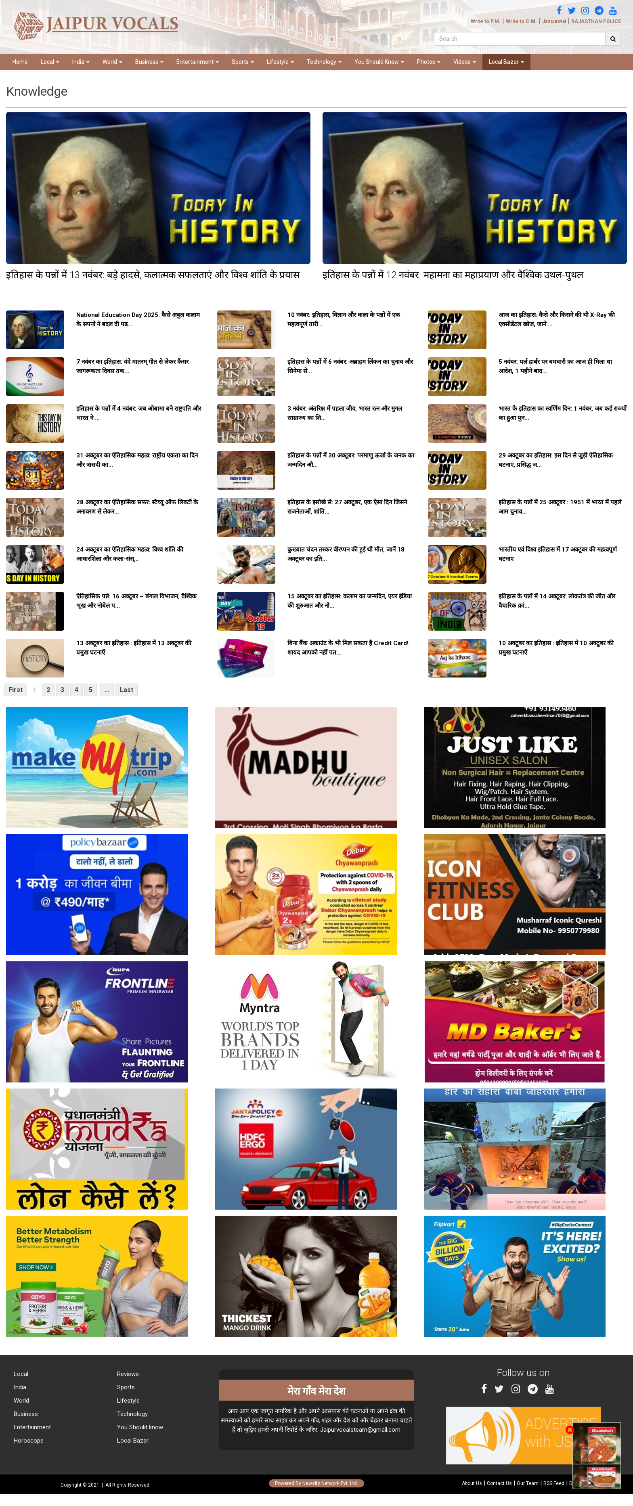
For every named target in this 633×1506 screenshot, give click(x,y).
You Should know (139, 1427)
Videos (464, 62)
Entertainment (197, 62)
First (15, 690)
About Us (472, 1483)
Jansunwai (554, 21)
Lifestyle (280, 62)
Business (149, 62)
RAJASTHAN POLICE (596, 21)
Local (50, 62)
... (107, 690)
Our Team (528, 1483)
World (112, 62)
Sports (243, 62)
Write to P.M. (486, 21)
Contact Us (499, 1483)
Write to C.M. (521, 21)
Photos (428, 62)
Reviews (127, 1374)
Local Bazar (506, 62)
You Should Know (379, 62)
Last (126, 690)
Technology (324, 62)
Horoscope (28, 1440)
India (81, 62)
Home (20, 62)
